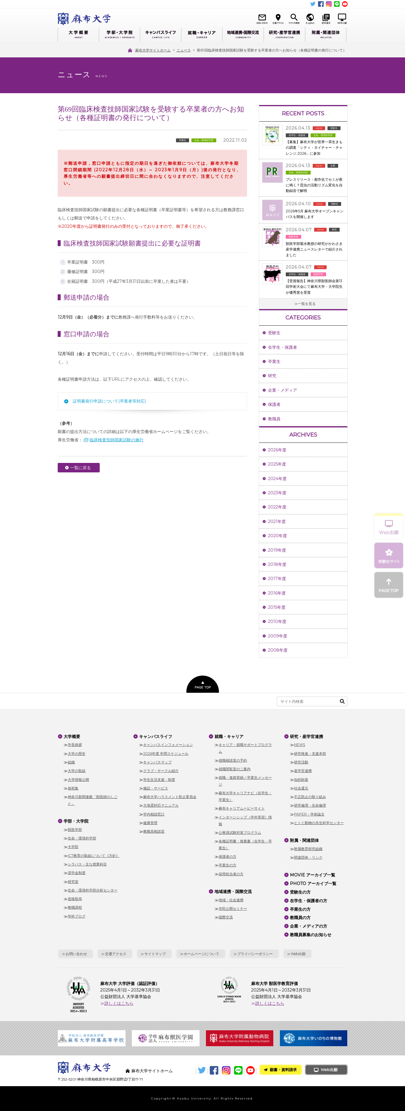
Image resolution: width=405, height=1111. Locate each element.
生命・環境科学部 (82, 838)
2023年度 (277, 492)
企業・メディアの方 (308, 926)
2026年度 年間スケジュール (165, 753)
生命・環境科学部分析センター (92, 890)
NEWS (299, 744)
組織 (71, 762)
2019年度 (277, 550)
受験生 (274, 332)
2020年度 (277, 535)
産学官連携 (303, 770)
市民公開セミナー (233, 908)
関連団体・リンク (308, 857)
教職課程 (75, 907)
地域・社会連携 (231, 900)
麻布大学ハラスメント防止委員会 (169, 797)
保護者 (274, 404)
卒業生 (274, 361)
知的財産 (301, 779)
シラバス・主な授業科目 (87, 864)
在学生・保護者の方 (308, 900)
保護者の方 (227, 856)
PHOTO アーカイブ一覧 (313, 883)
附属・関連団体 (325, 35)
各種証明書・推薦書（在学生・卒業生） (245, 844)
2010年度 (277, 621)
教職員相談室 (153, 831)
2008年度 (278, 650)
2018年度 (277, 564)
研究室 (73, 881)
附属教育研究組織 (308, 849)
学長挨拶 (75, 744)
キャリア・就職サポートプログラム (245, 748)
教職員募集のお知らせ (310, 934)
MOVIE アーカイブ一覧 (312, 875)
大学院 (73, 846)
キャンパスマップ (157, 762)
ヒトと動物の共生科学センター (319, 823)
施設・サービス (155, 788)
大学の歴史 (76, 753)
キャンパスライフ (160, 35)
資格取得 (75, 899)
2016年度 (277, 593)
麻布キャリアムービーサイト (242, 808)
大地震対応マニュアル (161, 805)
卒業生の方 (227, 865)
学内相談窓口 (153, 814)
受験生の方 (300, 892)
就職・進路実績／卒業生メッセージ (245, 781)
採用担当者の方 (231, 874)
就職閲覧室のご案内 (235, 769)
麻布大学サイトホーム (152, 1070)
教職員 (274, 419)
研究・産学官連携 (284, 35)
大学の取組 (76, 770)
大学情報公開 (78, 779)
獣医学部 (75, 829)
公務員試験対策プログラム (240, 832)
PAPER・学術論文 (309, 814)
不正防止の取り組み (310, 797)
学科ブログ (76, 916)
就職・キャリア (201, 35)
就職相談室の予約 (233, 760)
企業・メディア (282, 390)
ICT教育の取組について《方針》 (94, 855)
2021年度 (277, 521)
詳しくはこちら (118, 1003)
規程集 (73, 788)
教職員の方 (300, 917)
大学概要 (78, 35)
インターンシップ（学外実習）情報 (245, 820)
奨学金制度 (76, 873)
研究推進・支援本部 (310, 753)
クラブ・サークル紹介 (161, 770)
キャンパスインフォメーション (168, 744)
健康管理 (150, 823)
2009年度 (277, 636)
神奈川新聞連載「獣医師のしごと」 (92, 800)
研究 (272, 375)
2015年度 (276, 607)
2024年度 (277, 478)
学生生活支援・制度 (159, 779)
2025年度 (277, 464)
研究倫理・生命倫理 (310, 805)
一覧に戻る (80, 467)
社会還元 (301, 788)
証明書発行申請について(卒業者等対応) (109, 401)
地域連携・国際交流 (243, 35)
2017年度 (277, 578)
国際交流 (226, 917)
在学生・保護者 (282, 347)
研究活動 (301, 762)
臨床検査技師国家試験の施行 (116, 440)
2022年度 (277, 507)
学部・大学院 (119, 35)
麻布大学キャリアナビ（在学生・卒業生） (245, 796)
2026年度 (277, 450)
